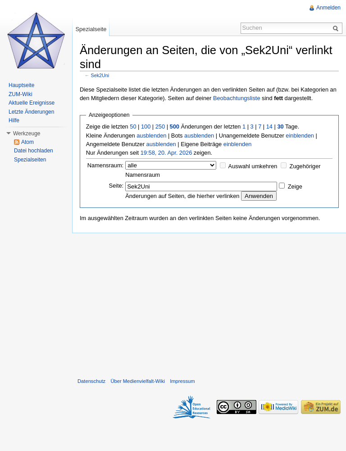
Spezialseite (90, 29)
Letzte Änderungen (31, 112)
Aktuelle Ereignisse (32, 103)
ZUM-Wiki (20, 94)
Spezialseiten (30, 159)
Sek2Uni (100, 75)
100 (145, 126)
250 (160, 126)
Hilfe (14, 120)
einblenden (300, 135)
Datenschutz (91, 381)
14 (269, 126)
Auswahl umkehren (253, 166)
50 (133, 126)
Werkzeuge (26, 133)
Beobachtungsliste (236, 98)
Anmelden (328, 8)
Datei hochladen (33, 150)
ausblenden (151, 135)
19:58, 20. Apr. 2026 (166, 152)
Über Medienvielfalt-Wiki (137, 381)
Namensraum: (105, 165)
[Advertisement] (209, 303)
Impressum (182, 381)
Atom (27, 142)
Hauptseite (21, 85)
